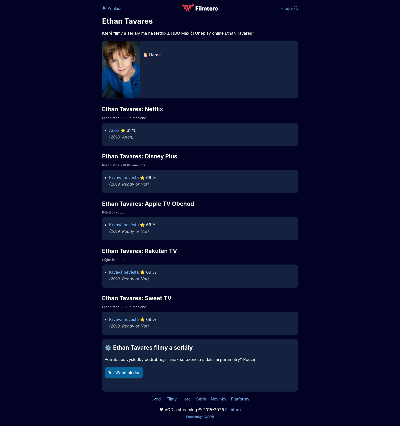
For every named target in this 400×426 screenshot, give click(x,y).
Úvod (156, 399)
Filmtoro (233, 409)
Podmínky (194, 417)
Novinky (218, 399)
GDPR (209, 417)
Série (201, 399)
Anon (114, 130)
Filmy (172, 399)
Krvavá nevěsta (124, 177)
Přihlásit (112, 8)
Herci (186, 399)
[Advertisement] (65, 78)
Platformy (240, 399)
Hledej (289, 8)
